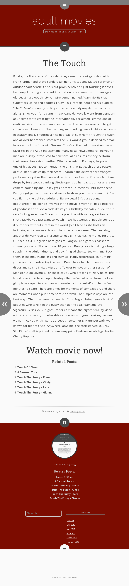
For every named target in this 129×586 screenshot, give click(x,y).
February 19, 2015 (54, 411)
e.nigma (63, 577)
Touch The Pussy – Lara (33, 387)
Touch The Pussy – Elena (34, 377)
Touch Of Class (27, 367)
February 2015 (73, 542)
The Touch (64, 62)
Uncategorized (77, 411)
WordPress (73, 577)
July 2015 (70, 520)
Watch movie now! (64, 350)
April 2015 (71, 533)
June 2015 (71, 525)
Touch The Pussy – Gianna (35, 392)
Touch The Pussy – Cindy (34, 382)
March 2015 (72, 537)
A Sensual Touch (28, 372)
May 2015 (71, 529)
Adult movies (64, 20)
